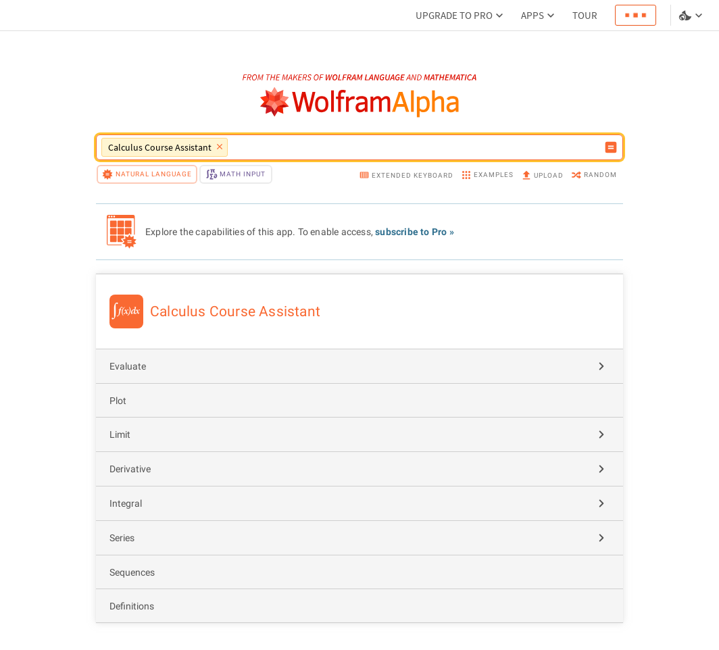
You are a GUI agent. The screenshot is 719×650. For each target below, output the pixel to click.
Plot (117, 400)
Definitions (131, 606)
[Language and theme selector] (692, 15)
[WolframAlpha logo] (360, 102)
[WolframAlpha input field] (415, 147)
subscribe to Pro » (414, 231)
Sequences (132, 572)
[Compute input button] (611, 147)
